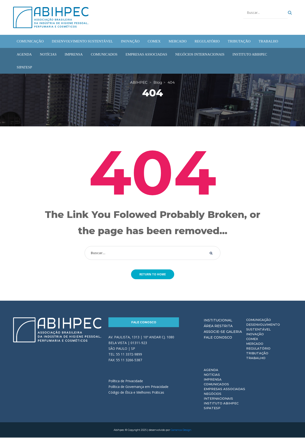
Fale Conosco (143, 323)
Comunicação (258, 320)
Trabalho (255, 358)
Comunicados (216, 384)
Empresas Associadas (224, 389)
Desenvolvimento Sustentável (263, 327)
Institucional (218, 321)
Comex (252, 339)
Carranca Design (181, 430)
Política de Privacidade (125, 381)
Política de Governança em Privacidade (138, 387)
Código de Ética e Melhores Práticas (136, 393)
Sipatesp (212, 408)
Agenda (211, 370)
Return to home (152, 275)
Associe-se (214, 332)
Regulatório (258, 349)
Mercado (254, 344)
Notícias (212, 375)
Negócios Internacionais (218, 396)
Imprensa (213, 380)
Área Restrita (218, 326)
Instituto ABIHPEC (221, 404)
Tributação (257, 354)
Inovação (255, 334)
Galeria (234, 332)
